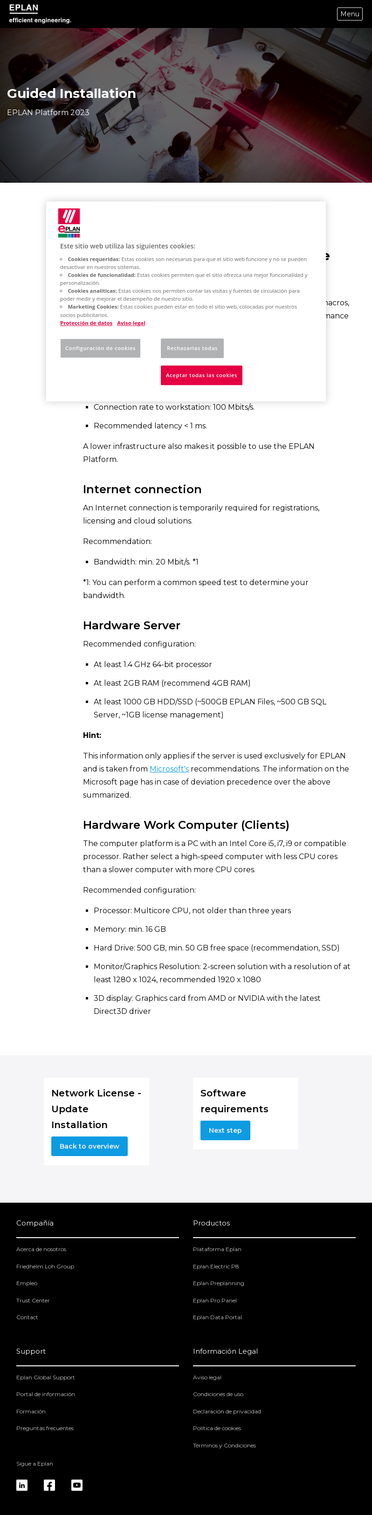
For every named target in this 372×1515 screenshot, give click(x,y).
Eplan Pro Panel (215, 1300)
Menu (349, 14)
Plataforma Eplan (217, 1249)
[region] (186, 301)
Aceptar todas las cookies (201, 375)
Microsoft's (169, 768)
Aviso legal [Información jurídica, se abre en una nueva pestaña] (131, 322)
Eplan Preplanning (218, 1283)
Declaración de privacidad (227, 1411)
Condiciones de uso (218, 1394)
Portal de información (45, 1394)
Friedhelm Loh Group (45, 1266)
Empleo (26, 1283)
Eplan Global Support (45, 1377)
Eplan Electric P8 (216, 1266)
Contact (27, 1317)
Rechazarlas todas (192, 347)
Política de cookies (217, 1428)
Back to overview (89, 1146)
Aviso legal (207, 1377)
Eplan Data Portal (217, 1317)
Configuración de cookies (100, 347)
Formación (31, 1411)
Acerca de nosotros (41, 1249)
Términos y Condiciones (224, 1445)
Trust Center (33, 1300)
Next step (225, 1130)
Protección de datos (86, 322)
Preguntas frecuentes (45, 1428)
